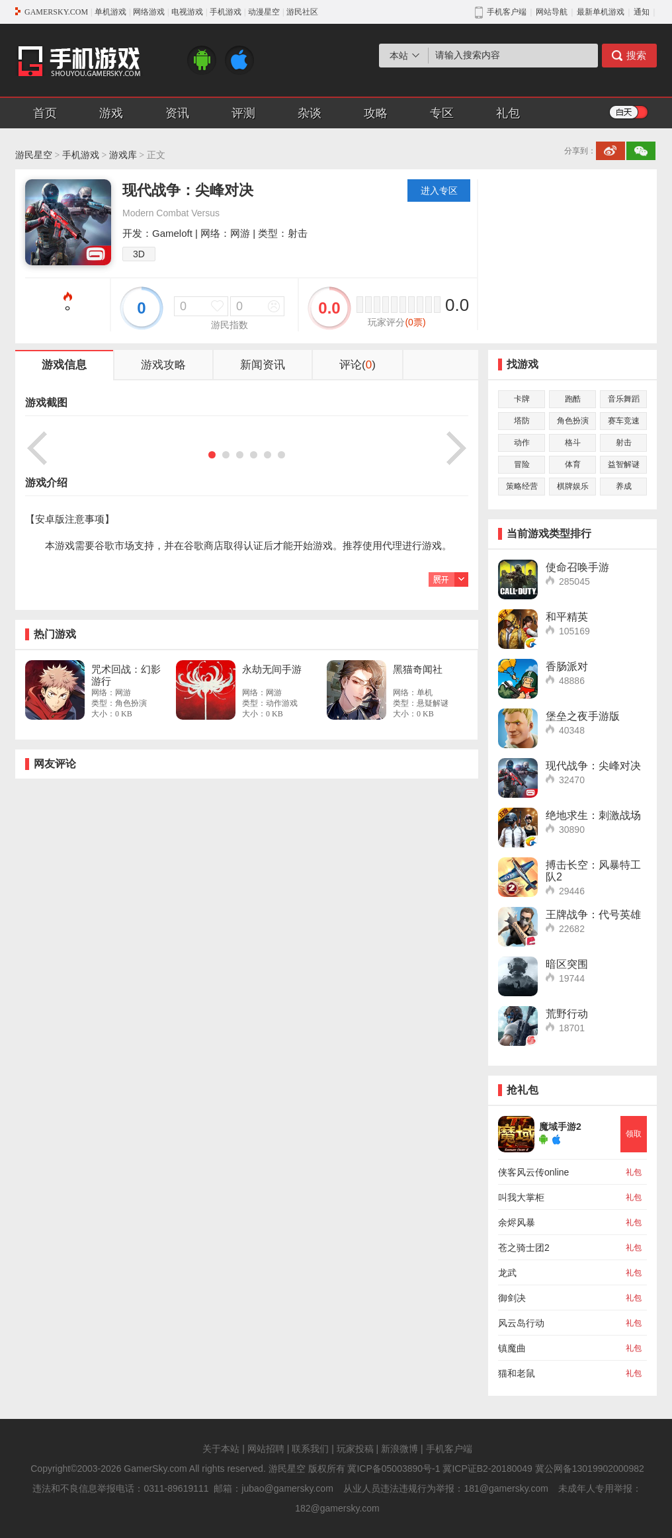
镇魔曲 (512, 1348)
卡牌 (522, 399)
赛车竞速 (624, 420)
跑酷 (573, 399)
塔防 (522, 420)
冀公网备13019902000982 (589, 1468)
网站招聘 (265, 1448)
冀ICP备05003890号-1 (393, 1468)
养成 (624, 486)
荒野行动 (567, 1013)
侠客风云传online (533, 1172)
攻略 (376, 113)
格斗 (573, 442)
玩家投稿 (355, 1448)
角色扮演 (573, 420)
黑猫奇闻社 (417, 669)
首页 (45, 113)
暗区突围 (567, 964)
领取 (634, 1133)
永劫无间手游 (272, 669)
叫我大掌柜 (521, 1197)
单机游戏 (110, 12)
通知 (642, 12)
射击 (624, 442)
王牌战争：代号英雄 (593, 914)
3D (139, 254)
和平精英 (567, 616)
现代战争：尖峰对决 (593, 765)
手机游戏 (225, 12)
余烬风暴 (516, 1222)
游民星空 (33, 155)
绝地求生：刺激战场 (593, 815)
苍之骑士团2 (524, 1247)
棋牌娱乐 (573, 486)
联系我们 (310, 1448)
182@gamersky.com (337, 1508)
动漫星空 (264, 12)
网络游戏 (149, 12)
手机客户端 (449, 1448)
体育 (573, 464)
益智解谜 (624, 464)
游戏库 (123, 155)
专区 (442, 113)
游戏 (111, 113)
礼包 (508, 113)
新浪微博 (399, 1448)
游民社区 (302, 12)
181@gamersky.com (506, 1488)
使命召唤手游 (577, 567)
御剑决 (512, 1298)
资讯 (177, 113)
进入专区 (439, 190)
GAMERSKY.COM (56, 12)
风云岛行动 (521, 1323)
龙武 (507, 1272)
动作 (522, 442)
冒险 (522, 464)
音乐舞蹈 (624, 399)
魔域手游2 (560, 1126)
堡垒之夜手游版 (583, 716)
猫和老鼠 (516, 1373)
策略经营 (522, 486)
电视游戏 (187, 12)
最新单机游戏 (600, 12)
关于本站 (220, 1448)
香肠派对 (567, 666)
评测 (243, 113)
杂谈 (309, 113)
